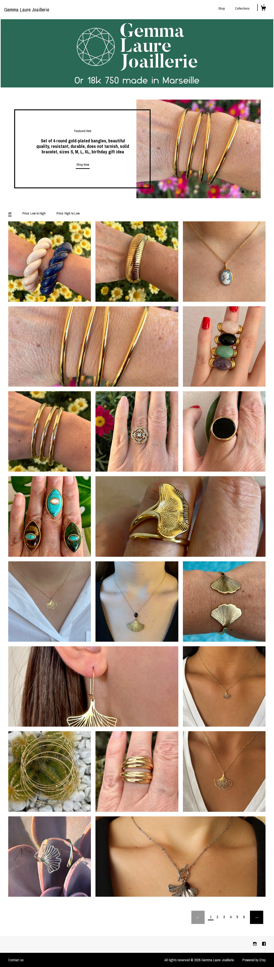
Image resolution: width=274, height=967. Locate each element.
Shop (221, 8)
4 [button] (256, 192)
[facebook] (264, 944)
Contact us (16, 959)
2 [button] (247, 192)
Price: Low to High (34, 213)
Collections (242, 8)
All (9, 213)
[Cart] (263, 8)
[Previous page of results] (198, 917)
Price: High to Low (68, 213)
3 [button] (252, 192)
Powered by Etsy (254, 959)
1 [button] (243, 192)
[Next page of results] (256, 917)
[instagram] (255, 944)
